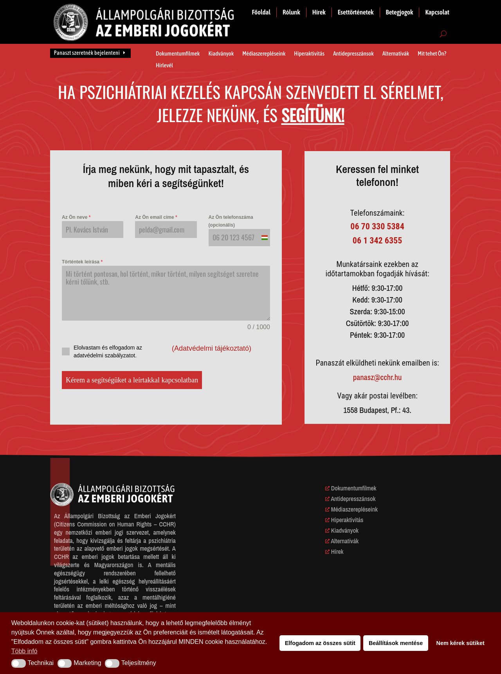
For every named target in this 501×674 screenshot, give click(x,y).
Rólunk (291, 12)
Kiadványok (221, 54)
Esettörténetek (356, 12)
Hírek (319, 12)
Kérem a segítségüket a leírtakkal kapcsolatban (132, 380)
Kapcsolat (437, 12)
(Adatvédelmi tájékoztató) (211, 348)
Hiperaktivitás (309, 54)
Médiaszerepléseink (263, 54)
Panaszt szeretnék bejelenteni (87, 53)
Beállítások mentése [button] (396, 643)
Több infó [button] (24, 651)
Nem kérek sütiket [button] (460, 643)
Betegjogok (399, 12)
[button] (18, 663)
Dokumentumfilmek (178, 54)
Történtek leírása (82, 262)
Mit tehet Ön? (432, 54)
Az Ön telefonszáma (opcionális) (231, 221)
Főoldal (261, 12)
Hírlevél (164, 65)
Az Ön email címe (156, 217)
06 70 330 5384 (377, 226)
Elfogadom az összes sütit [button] (320, 643)
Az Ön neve (76, 217)
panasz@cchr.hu (377, 377)
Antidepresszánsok (353, 54)
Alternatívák (395, 54)
